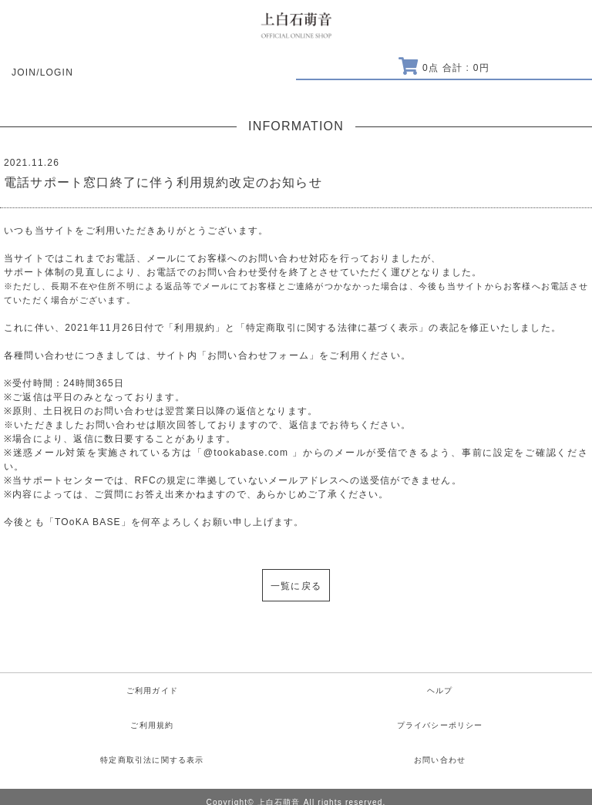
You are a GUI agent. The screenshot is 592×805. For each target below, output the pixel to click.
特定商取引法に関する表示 (152, 760)
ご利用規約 (151, 725)
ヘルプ (440, 690)
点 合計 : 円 (444, 67)
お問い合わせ (440, 760)
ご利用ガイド (152, 690)
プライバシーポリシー (440, 725)
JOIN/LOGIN (42, 72)
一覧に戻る (296, 586)
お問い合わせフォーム (258, 355)
